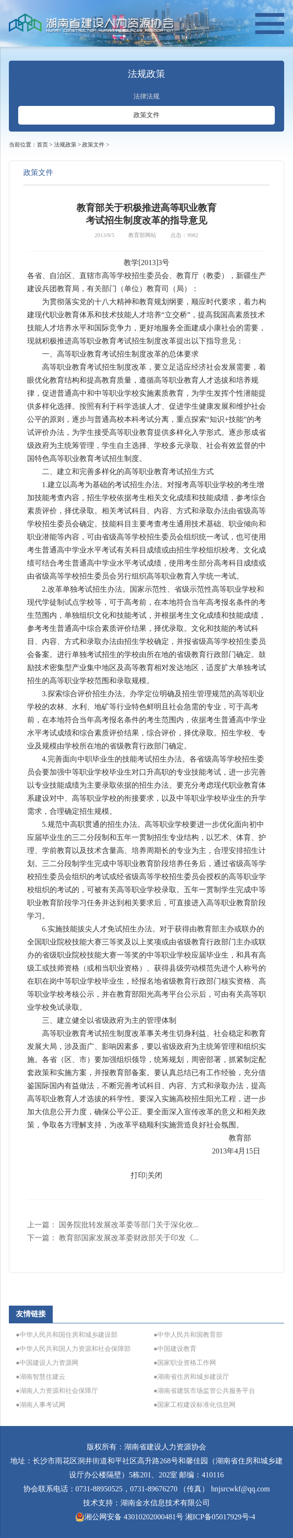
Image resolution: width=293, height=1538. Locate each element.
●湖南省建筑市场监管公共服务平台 (204, 1390)
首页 (42, 144)
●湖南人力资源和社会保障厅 (57, 1390)
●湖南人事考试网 (40, 1404)
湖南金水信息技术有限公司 (165, 1503)
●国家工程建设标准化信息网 (194, 1404)
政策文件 (146, 115)
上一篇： (113, 1225)
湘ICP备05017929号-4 (220, 1517)
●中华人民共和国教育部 (188, 1334)
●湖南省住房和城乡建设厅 (191, 1376)
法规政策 (65, 144)
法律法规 (146, 96)
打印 (138, 1175)
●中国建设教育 (174, 1348)
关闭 (154, 1175)
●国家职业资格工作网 (184, 1362)
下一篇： (113, 1238)
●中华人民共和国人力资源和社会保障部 (73, 1348)
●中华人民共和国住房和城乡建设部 (67, 1334)
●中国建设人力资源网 (47, 1362)
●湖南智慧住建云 (40, 1376)
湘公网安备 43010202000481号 (129, 1517)
